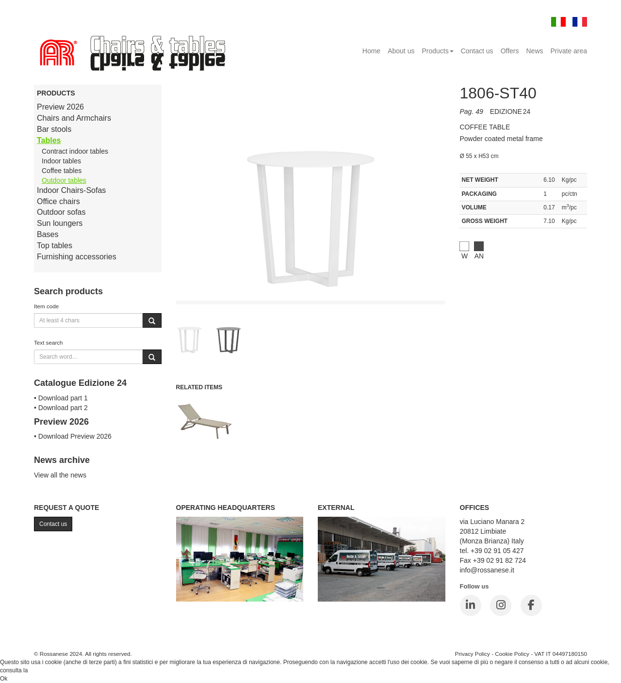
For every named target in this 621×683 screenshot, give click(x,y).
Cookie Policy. (48, 670)
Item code (46, 306)
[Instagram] (500, 605)
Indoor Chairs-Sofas (71, 190)
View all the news (60, 475)
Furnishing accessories (76, 257)
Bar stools (54, 129)
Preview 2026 (60, 107)
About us (401, 51)
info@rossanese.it (487, 570)
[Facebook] (531, 605)
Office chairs (58, 201)
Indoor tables (61, 161)
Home (371, 51)
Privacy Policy (472, 654)
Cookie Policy (512, 654)
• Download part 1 (61, 398)
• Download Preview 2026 (73, 436)
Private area (569, 51)
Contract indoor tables (75, 151)
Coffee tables (62, 171)
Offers (510, 51)
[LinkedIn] (470, 605)
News (534, 51)
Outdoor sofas (61, 212)
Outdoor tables (64, 180)
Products (437, 51)
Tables (49, 140)
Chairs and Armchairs (74, 118)
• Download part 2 (61, 408)
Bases (47, 234)
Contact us (477, 51)
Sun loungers (59, 223)
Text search (48, 342)
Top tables (54, 245)
